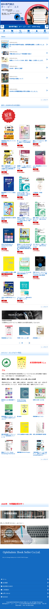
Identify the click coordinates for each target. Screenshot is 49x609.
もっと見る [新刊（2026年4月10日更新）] (44, 306)
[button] (2, 27)
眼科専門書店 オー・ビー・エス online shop (24, 26)
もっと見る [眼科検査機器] (44, 347)
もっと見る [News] (44, 99)
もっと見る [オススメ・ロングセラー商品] (44, 459)
